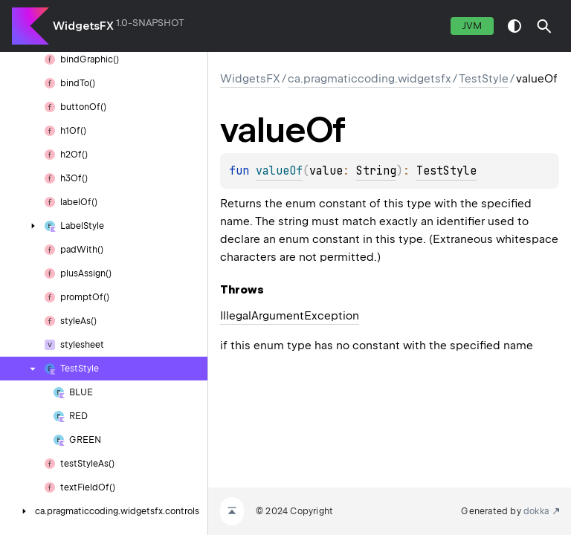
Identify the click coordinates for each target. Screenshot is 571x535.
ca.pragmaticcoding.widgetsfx (369, 78)
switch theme (514, 26)
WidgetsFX (83, 26)
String (376, 170)
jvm (472, 25)
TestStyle (484, 78)
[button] (544, 26)
